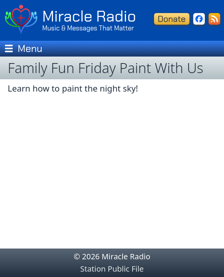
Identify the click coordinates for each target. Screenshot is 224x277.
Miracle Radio (89, 16)
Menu (23, 48)
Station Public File (112, 269)
